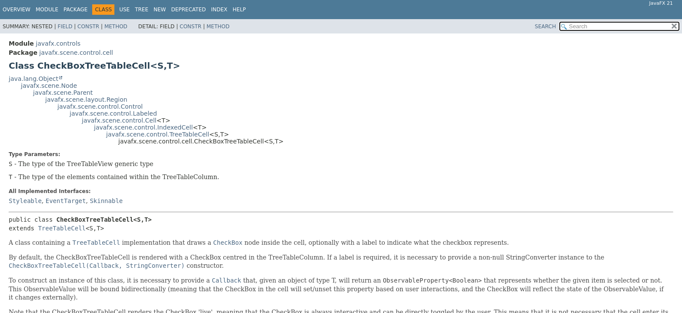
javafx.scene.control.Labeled (113, 113)
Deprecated (188, 10)
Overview (16, 10)
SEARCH (545, 26)
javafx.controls (58, 43)
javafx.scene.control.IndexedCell (143, 127)
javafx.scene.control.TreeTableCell (157, 134)
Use (124, 10)
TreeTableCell (62, 228)
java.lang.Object (33, 78)
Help (239, 10)
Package (75, 10)
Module (47, 10)
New (160, 10)
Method (115, 26)
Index (219, 10)
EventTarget (66, 200)
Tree (141, 10)
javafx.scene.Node (49, 85)
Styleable (25, 200)
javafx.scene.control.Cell (119, 120)
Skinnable (106, 200)
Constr (88, 26)
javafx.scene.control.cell (76, 52)
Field (64, 26)
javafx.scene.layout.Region (86, 99)
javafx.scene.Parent (63, 92)
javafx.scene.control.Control (100, 106)
